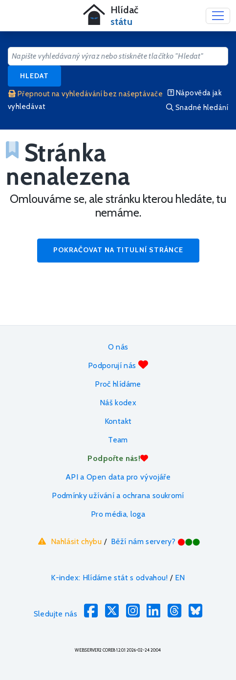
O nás (118, 346)
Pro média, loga (118, 514)
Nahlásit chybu (69, 541)
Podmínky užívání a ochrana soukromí (118, 495)
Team (118, 439)
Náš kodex (118, 402)
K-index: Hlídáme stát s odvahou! (109, 577)
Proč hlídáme (118, 384)
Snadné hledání (197, 107)
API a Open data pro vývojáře (118, 477)
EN (180, 577)
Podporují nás (118, 365)
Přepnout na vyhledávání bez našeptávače (85, 93)
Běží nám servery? (155, 541)
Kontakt (118, 421)
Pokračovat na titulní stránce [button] (118, 249)
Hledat (34, 75)
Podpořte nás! (117, 458)
